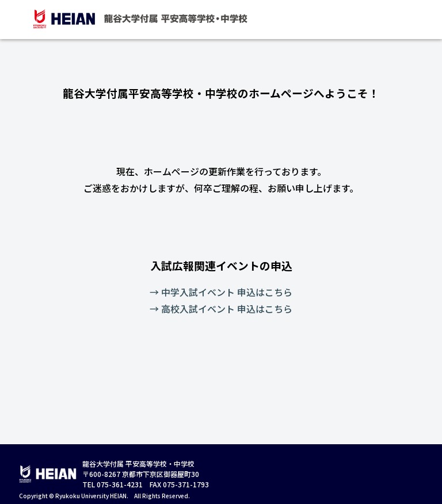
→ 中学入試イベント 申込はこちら (221, 292)
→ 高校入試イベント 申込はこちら (221, 309)
